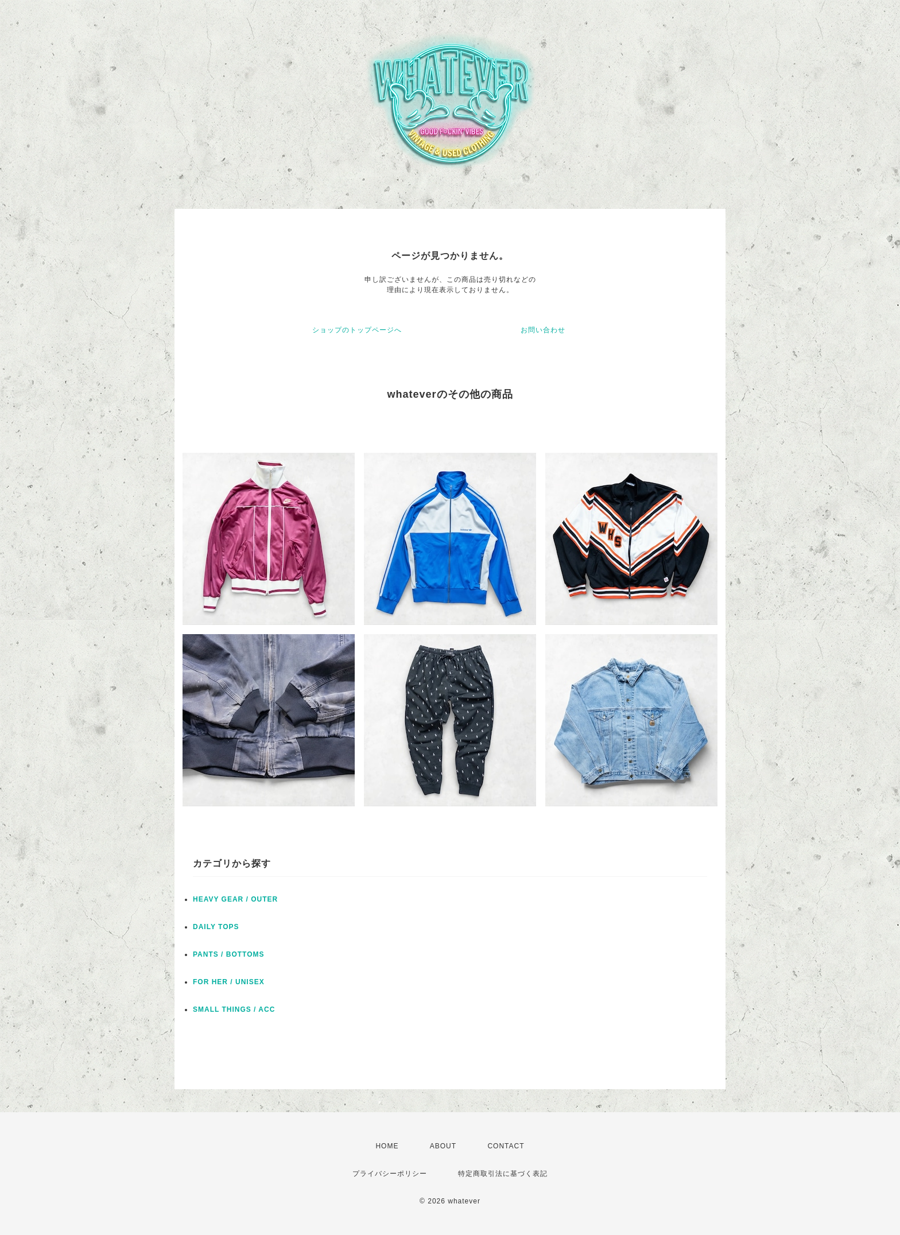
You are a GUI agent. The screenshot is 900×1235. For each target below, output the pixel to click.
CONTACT (505, 1146)
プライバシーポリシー (389, 1174)
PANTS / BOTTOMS (229, 954)
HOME (386, 1146)
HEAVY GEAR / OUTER (235, 899)
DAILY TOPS (216, 927)
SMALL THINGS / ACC (234, 1009)
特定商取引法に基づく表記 (503, 1174)
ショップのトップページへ (357, 330)
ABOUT (443, 1146)
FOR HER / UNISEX (229, 982)
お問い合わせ (543, 330)
